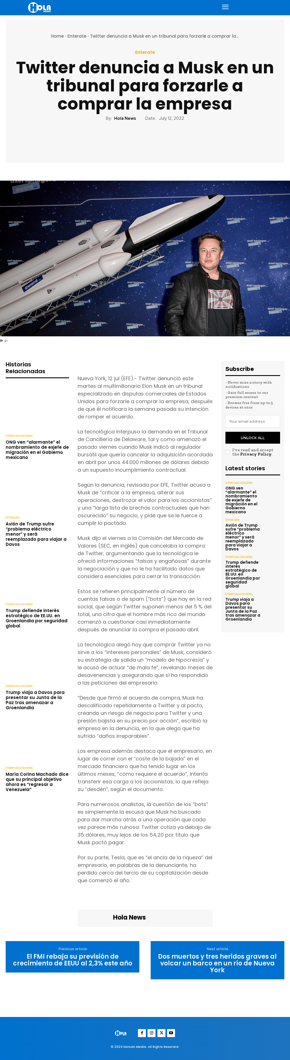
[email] (252, 421)
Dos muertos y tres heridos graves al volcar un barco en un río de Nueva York (217, 963)
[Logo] (40, 7)
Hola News (125, 118)
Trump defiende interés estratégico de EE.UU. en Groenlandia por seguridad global (36, 618)
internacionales (19, 435)
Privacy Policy (255, 453)
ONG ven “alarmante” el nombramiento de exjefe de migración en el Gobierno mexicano (37, 449)
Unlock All (253, 437)
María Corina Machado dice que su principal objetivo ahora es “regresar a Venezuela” (37, 781)
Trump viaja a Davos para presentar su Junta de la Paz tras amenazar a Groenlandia (35, 700)
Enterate (76, 36)
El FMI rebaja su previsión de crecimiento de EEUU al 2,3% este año (72, 960)
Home (57, 36)
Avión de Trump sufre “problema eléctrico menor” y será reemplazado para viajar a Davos (36, 534)
